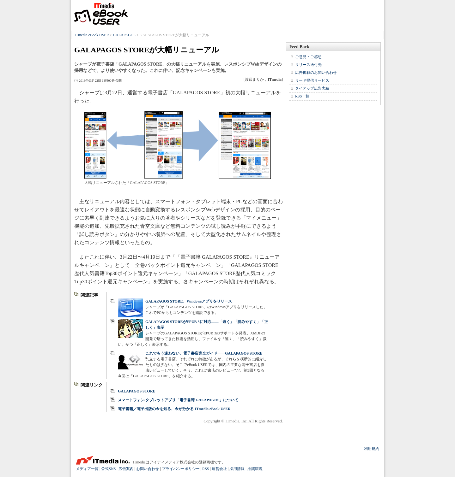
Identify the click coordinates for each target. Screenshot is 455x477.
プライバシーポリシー (181, 469)
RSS (205, 469)
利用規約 (371, 448)
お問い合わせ (147, 469)
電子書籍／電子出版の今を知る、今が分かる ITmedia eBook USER (174, 409)
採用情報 (237, 469)
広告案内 (126, 469)
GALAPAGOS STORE (136, 391)
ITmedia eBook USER (101, 14)
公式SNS (108, 469)
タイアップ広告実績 (312, 88)
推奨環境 (255, 469)
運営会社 (219, 469)
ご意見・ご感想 (308, 57)
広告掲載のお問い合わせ (316, 72)
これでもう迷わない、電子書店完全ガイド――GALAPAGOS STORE (204, 353)
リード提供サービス (312, 80)
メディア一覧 (87, 469)
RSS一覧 (302, 96)
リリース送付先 (308, 64)
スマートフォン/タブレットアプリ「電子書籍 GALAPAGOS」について (178, 400)
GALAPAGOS (124, 35)
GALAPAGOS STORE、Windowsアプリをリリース (188, 301)
